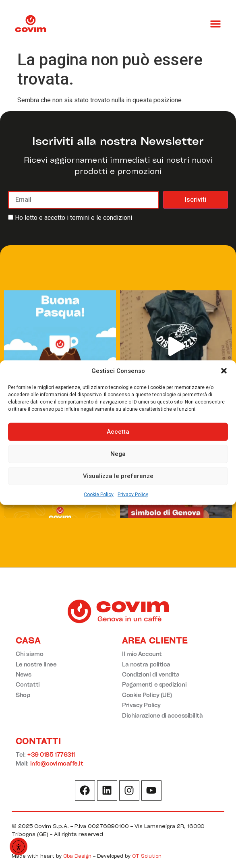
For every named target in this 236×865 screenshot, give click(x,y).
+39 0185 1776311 (51, 754)
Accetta (118, 431)
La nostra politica (146, 664)
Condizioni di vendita (151, 674)
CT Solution (146, 856)
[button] (224, 371)
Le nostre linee (36, 664)
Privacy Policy (133, 494)
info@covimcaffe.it (56, 763)
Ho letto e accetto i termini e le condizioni (73, 217)
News (23, 674)
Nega (118, 453)
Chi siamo (29, 653)
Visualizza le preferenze (118, 476)
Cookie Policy (99, 494)
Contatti (27, 684)
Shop (23, 694)
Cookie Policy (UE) (147, 694)
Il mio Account (142, 653)
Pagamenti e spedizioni (154, 684)
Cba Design (77, 856)
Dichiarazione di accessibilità (162, 715)
